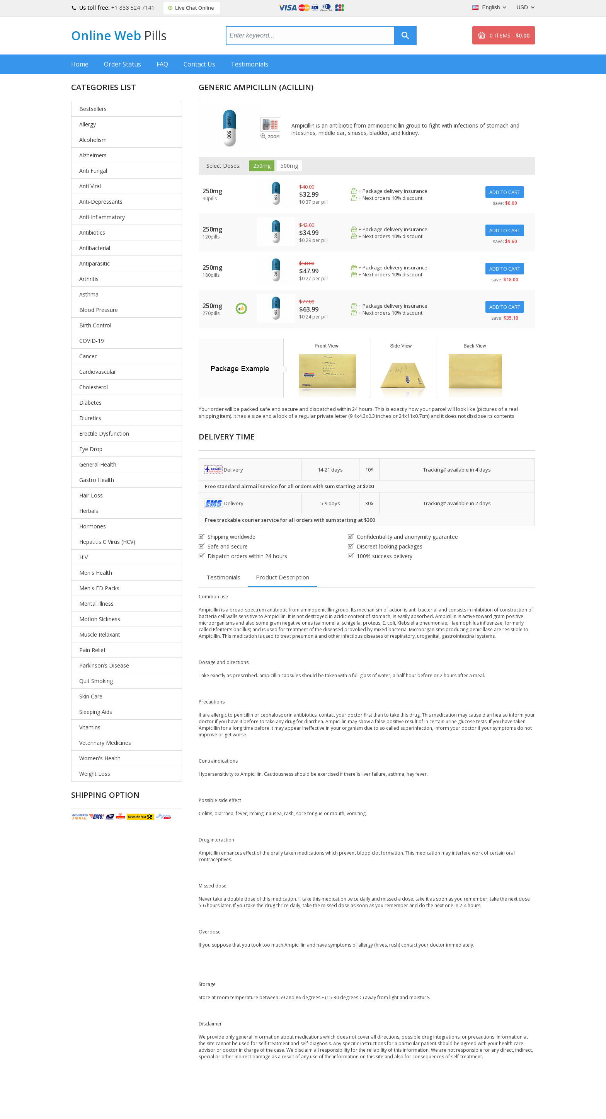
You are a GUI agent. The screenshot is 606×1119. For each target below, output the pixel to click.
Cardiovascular (97, 371)
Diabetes (90, 402)
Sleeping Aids (95, 711)
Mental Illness (96, 603)
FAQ (162, 64)
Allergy (87, 124)
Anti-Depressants (101, 201)
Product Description (282, 577)
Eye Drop (90, 449)
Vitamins (89, 727)
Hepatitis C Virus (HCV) (107, 541)
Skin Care (90, 696)
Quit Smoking (96, 681)
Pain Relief (92, 650)
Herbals (88, 510)
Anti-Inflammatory (102, 217)
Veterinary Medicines (105, 742)
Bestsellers (93, 108)
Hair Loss (91, 495)
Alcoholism (93, 139)
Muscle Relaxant (99, 634)
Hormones (92, 526)
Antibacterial (94, 248)
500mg (289, 165)
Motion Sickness (99, 619)
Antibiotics (92, 232)
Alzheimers (93, 155)
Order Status (122, 64)
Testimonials (249, 64)
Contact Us (199, 64)
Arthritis (89, 279)
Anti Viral (90, 186)
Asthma (89, 294)
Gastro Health (96, 480)
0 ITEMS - (509, 35)
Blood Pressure (98, 309)
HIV (83, 557)
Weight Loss (94, 773)
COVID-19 (91, 340)
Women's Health (100, 758)
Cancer (88, 356)
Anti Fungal (93, 170)
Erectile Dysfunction (104, 433)
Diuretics (90, 418)
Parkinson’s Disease (104, 665)
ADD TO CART (504, 192)
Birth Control (95, 325)
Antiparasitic (94, 263)
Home (80, 64)
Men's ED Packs (99, 588)
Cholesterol (93, 387)
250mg (262, 165)
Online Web (119, 35)
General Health (97, 464)
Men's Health (95, 572)
